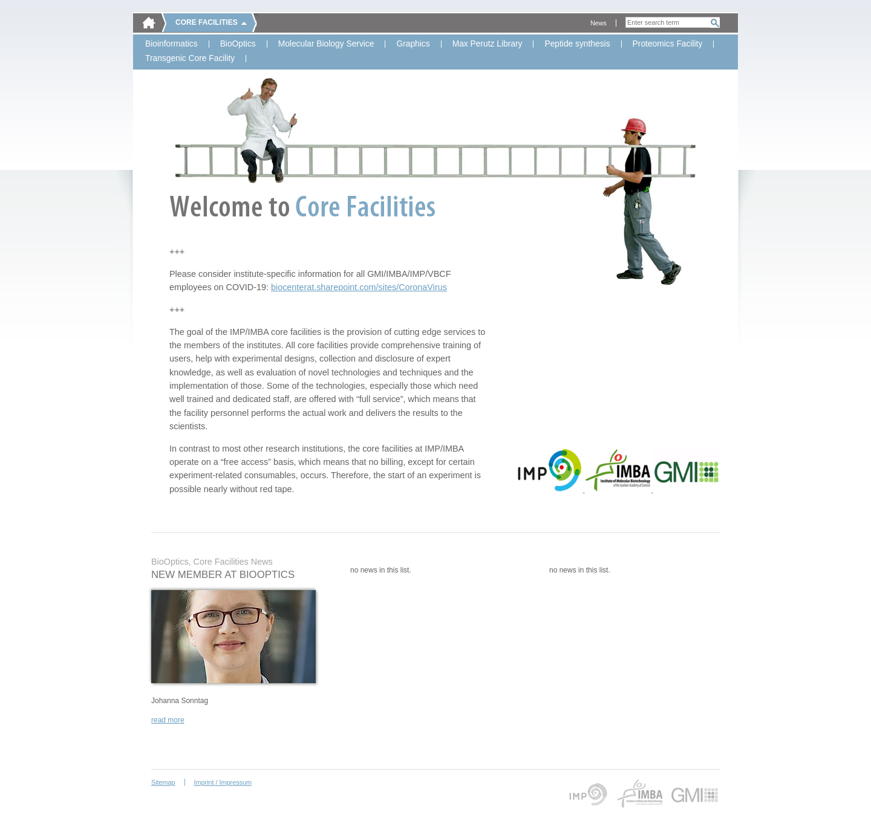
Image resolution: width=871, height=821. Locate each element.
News (598, 23)
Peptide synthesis (577, 44)
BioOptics (238, 44)
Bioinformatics (171, 44)
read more (167, 720)
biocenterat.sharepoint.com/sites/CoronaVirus (359, 287)
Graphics (412, 44)
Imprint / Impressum (223, 782)
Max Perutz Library (487, 44)
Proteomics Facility (668, 44)
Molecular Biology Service (326, 44)
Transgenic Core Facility (190, 58)
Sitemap (163, 782)
